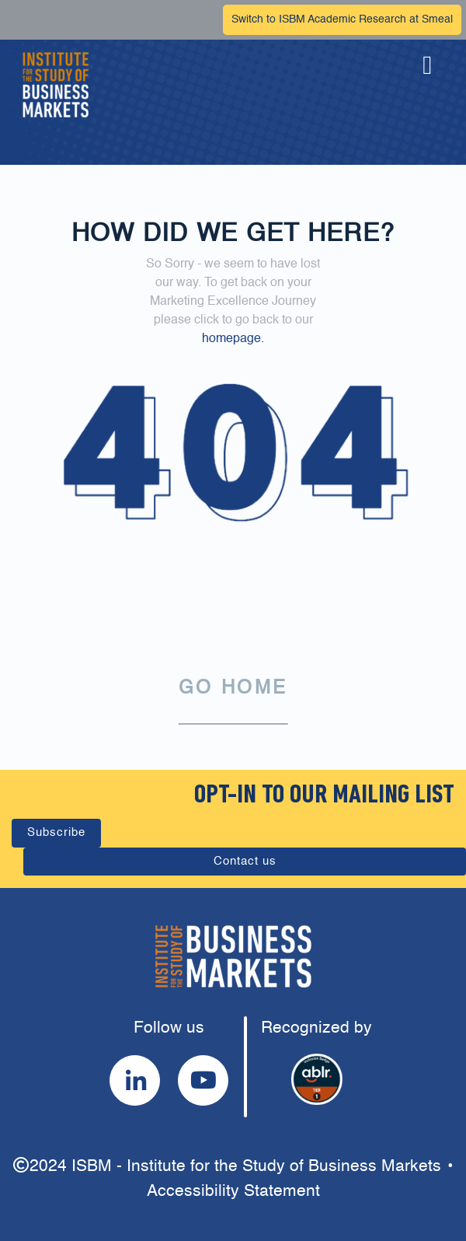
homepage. (233, 339)
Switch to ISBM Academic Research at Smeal (342, 19)
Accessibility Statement (233, 1191)
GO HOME (233, 689)
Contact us (245, 861)
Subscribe (56, 832)
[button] (427, 84)
